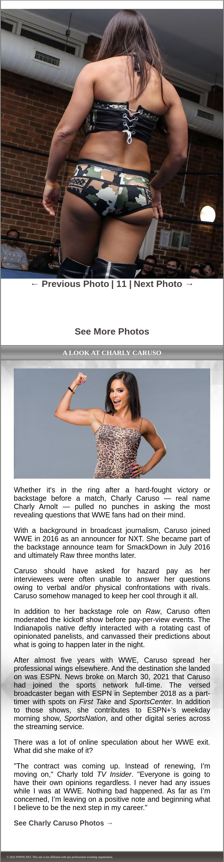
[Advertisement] (112, 303)
